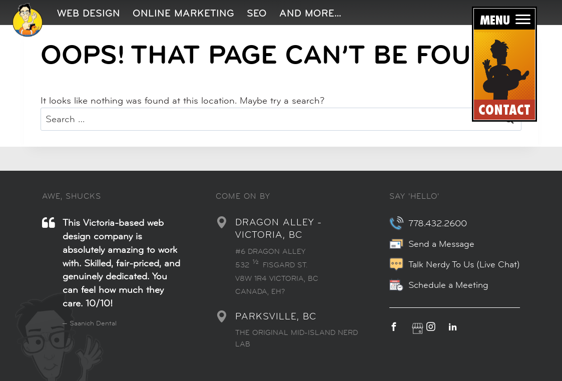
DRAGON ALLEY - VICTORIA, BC (278, 228)
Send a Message (431, 244)
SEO (257, 13)
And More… (310, 13)
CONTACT (504, 110)
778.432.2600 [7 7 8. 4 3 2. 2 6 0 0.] (428, 223)
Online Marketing (183, 13)
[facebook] (398, 327)
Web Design (88, 13)
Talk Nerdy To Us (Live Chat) (454, 264)
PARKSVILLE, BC (275, 316)
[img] (28, 20)
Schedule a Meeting (438, 285)
